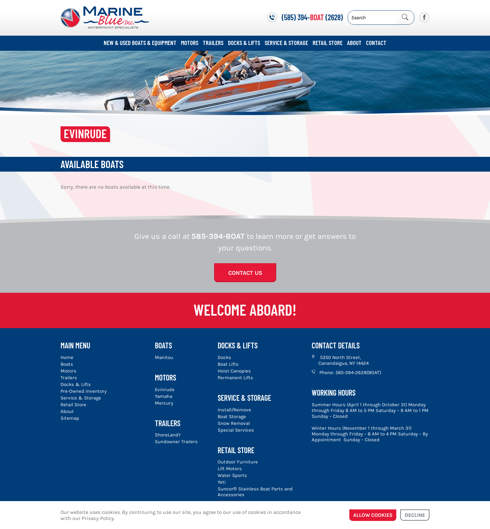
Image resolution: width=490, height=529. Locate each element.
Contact (376, 42)
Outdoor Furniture (238, 462)
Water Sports (232, 475)
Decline (415, 515)
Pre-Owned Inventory (84, 391)
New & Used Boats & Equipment (140, 42)
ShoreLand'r (168, 435)
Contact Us (245, 272)
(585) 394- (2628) (312, 17)
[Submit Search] (405, 17)
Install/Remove (234, 410)
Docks (224, 357)
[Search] (372, 17)
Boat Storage (232, 416)
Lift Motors (230, 468)
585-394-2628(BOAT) (358, 372)
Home (67, 357)
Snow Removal (234, 423)
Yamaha (163, 396)
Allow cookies (372, 515)
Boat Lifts (228, 364)
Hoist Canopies (234, 371)
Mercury (164, 403)
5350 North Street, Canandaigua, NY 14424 (343, 360)
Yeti (222, 482)
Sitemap (70, 418)
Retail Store (328, 42)
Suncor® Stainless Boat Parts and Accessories (255, 492)
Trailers (213, 42)
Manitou (164, 357)
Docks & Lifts (244, 42)
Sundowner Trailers (176, 441)
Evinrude (164, 389)
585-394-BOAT (218, 236)
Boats (67, 364)
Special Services (236, 430)
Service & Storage (286, 42)
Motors (189, 42)
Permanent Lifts (235, 378)
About (354, 42)
